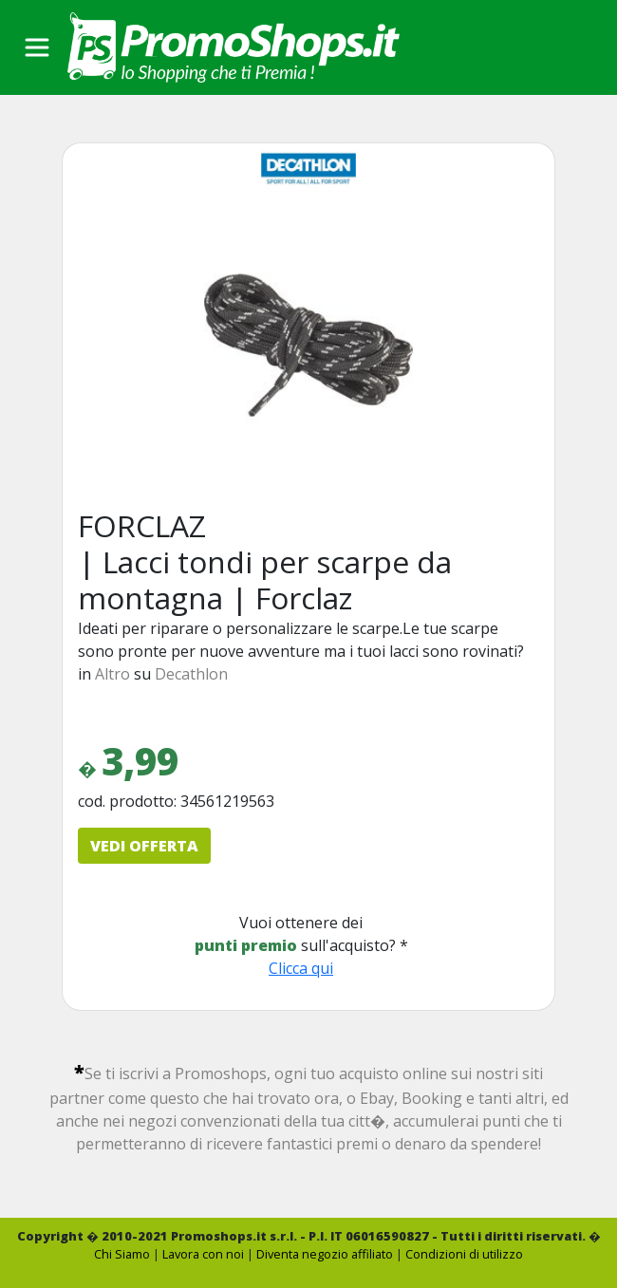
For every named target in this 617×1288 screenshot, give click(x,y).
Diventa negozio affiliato (324, 1253)
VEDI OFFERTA (144, 845)
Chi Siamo (122, 1253)
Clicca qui (301, 968)
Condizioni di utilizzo (464, 1253)
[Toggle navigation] (37, 47)
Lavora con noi (203, 1253)
